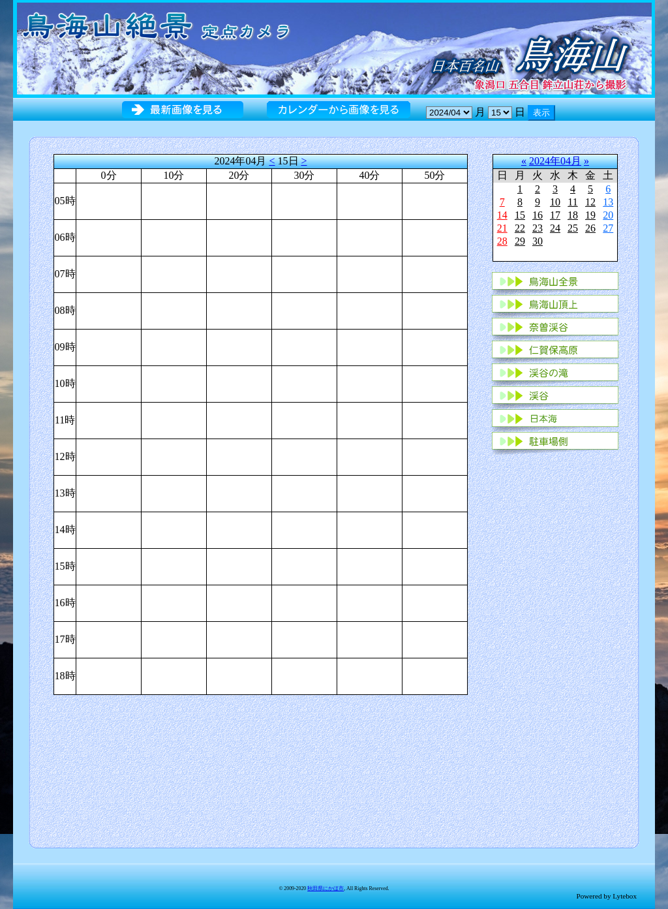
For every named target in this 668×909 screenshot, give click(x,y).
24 (555, 228)
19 (590, 215)
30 (537, 241)
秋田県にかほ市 (325, 888)
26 (590, 228)
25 (573, 228)
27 (608, 228)
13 (608, 202)
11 (572, 202)
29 (520, 241)
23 (537, 228)
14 (502, 215)
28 (502, 241)
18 (573, 215)
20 (608, 215)
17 (555, 215)
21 (502, 228)
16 (537, 215)
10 (555, 202)
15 (520, 215)
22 (520, 228)
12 (590, 202)
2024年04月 (555, 160)
